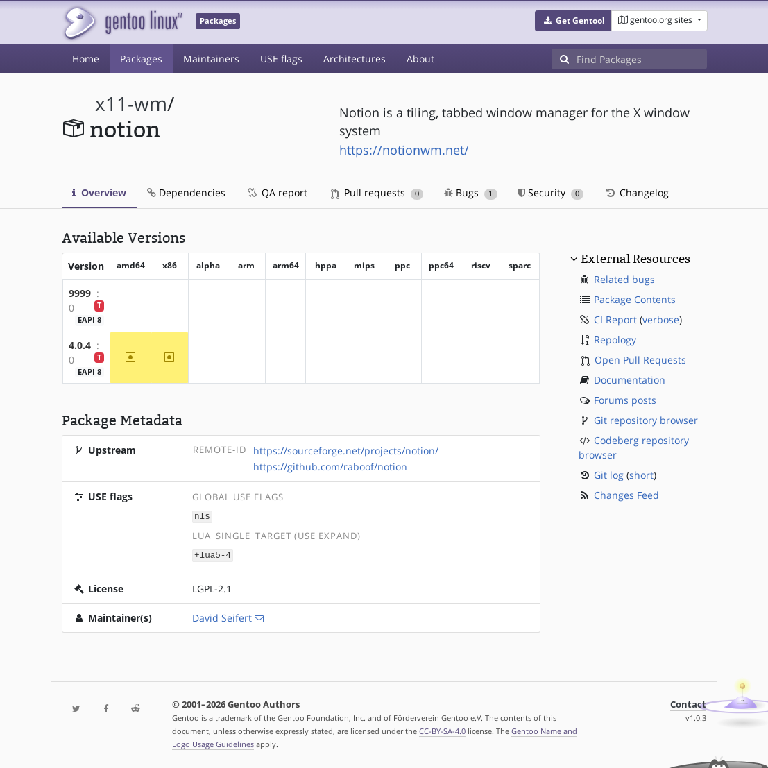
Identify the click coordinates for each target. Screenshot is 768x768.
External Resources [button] (635, 259)
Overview (99, 192)
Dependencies (186, 192)
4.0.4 (80, 345)
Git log (609, 474)
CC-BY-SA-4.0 (442, 729)
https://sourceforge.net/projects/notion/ (345, 450)
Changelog (636, 192)
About (420, 58)
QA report (276, 192)
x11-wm (131, 104)
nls (202, 516)
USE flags (281, 58)
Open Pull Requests (640, 359)
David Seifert (222, 616)
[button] (573, 20)
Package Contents (635, 299)
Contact (688, 703)
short (641, 474)
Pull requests (377, 192)
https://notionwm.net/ (404, 150)
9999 (80, 293)
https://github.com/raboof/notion (330, 466)
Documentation (629, 379)
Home (85, 58)
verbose (660, 319)
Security (551, 192)
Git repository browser (646, 420)
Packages (141, 58)
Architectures (354, 58)
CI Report (615, 319)
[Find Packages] (642, 59)
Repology (615, 339)
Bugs (470, 192)
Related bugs (624, 279)
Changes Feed (626, 495)
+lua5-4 (212, 554)
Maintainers (211, 58)
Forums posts (625, 400)
